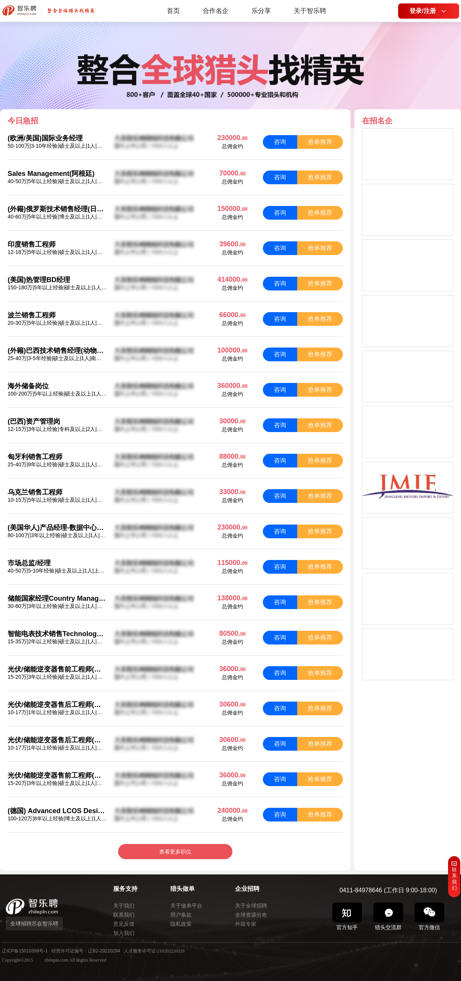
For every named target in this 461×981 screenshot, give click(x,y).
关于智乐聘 (310, 10)
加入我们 (123, 933)
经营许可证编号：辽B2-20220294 (85, 951)
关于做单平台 (186, 906)
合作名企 (216, 10)
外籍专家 (245, 924)
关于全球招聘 (251, 906)
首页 (173, 10)
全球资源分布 (251, 915)
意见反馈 (123, 924)
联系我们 (123, 915)
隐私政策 (181, 924)
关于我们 (123, 906)
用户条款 (181, 915)
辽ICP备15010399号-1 (25, 951)
